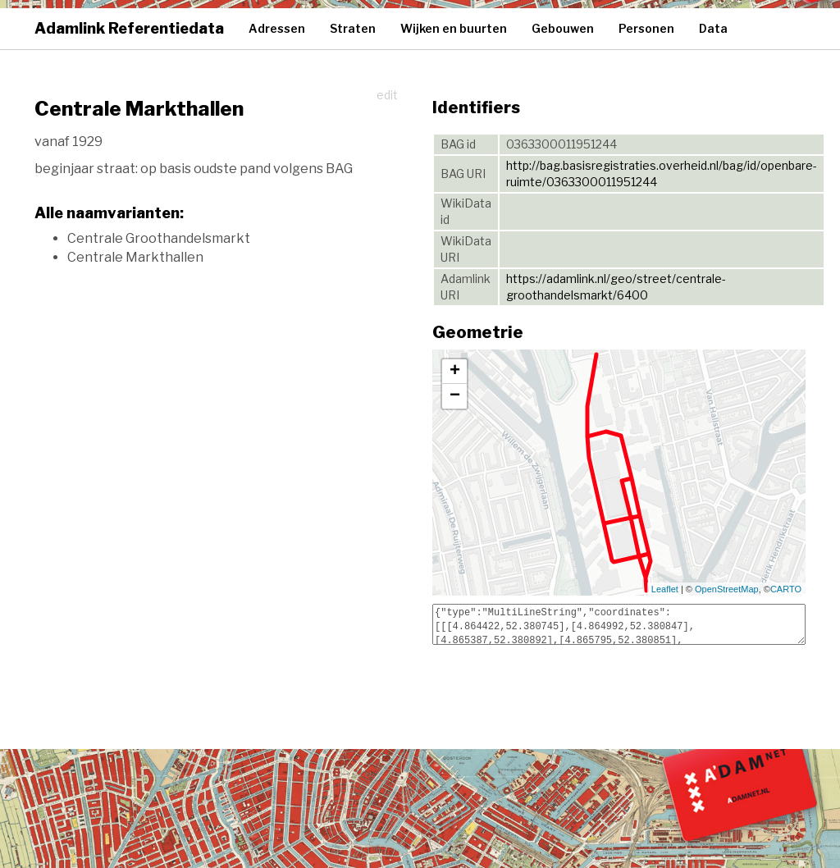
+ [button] (455, 371)
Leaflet (664, 589)
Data (713, 28)
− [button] (455, 396)
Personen (646, 28)
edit (387, 95)
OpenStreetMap (727, 589)
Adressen (277, 28)
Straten (353, 28)
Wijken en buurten (453, 28)
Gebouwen (563, 28)
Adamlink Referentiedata (129, 28)
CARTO (785, 589)
